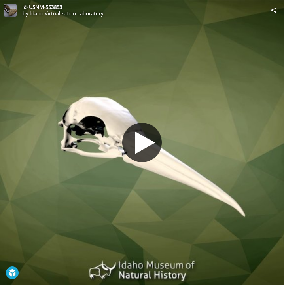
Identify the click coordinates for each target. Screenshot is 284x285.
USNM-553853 (45, 7)
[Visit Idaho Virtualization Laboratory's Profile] (10, 10)
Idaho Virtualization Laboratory (67, 13)
